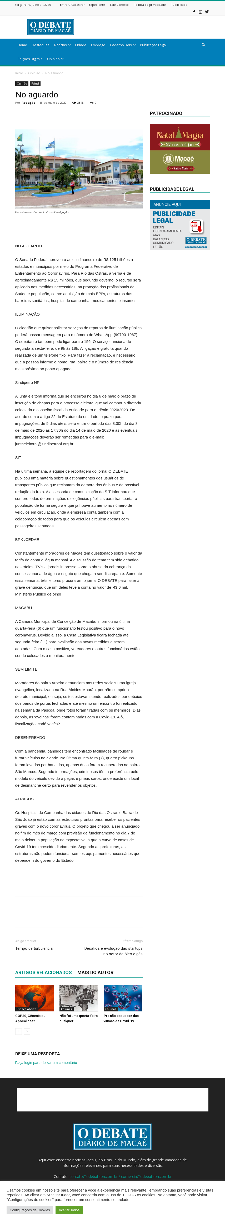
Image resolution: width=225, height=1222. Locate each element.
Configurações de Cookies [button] (30, 1210)
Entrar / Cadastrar (72, 5)
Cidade (80, 45)
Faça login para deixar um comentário (46, 1063)
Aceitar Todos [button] (69, 1210)
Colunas (66, 1009)
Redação (28, 103)
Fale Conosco (119, 5)
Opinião (55, 58)
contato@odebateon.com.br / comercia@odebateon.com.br (120, 1176)
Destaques (40, 45)
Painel (35, 83)
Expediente (97, 5)
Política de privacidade (150, 5)
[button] (203, 45)
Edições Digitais (30, 58)
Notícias (62, 45)
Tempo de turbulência (34, 948)
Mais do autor (95, 972)
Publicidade (179, 5)
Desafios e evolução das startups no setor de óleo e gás (113, 951)
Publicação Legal (153, 45)
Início (19, 73)
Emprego (98, 45)
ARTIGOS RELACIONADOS (43, 972)
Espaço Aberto (26, 1009)
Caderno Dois (123, 45)
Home (22, 45)
